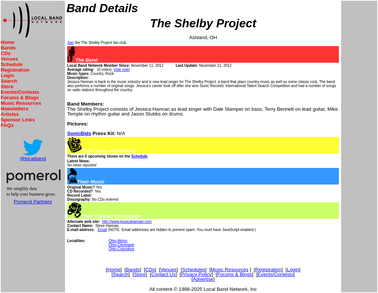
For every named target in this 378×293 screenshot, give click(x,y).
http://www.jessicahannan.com (127, 222)
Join (70, 43)
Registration (15, 70)
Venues (9, 59)
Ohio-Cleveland (121, 245)
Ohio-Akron (118, 241)
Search (9, 81)
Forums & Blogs (20, 97)
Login (7, 75)
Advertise (203, 279)
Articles (10, 114)
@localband (33, 158)
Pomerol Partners (33, 201)
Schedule (12, 64)
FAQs (7, 125)
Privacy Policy (196, 274)
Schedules (193, 269)
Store (7, 86)
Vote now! (122, 70)
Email (102, 230)
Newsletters (14, 108)
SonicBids (79, 133)
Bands (8, 48)
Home (7, 42)
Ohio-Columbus (121, 249)
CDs (6, 53)
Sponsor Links (18, 120)
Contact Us (163, 274)
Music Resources (21, 103)
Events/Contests (20, 92)
